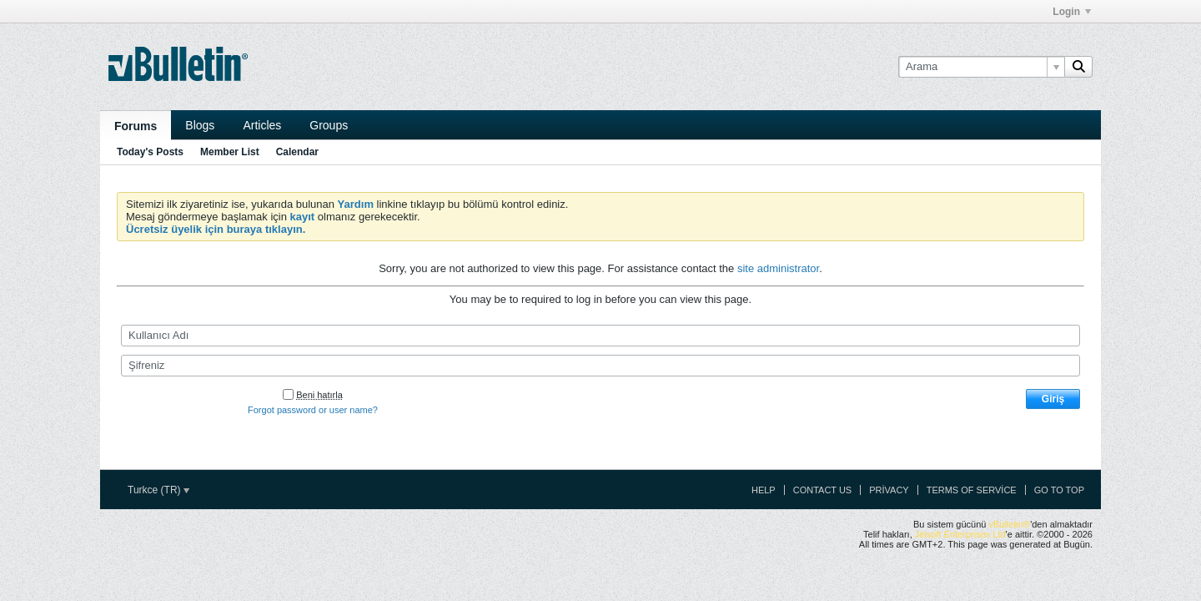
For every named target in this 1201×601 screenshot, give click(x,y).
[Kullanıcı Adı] (600, 335)
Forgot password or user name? (313, 410)
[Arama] (981, 67)
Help (763, 490)
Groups (328, 125)
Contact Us (822, 490)
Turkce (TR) (158, 490)
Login (1072, 12)
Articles (262, 125)
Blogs (199, 125)
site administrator (778, 268)
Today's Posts (150, 152)
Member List (229, 152)
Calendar (297, 152)
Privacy (888, 490)
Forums (135, 126)
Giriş (1053, 399)
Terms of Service (972, 490)
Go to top (1059, 490)
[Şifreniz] (600, 365)
